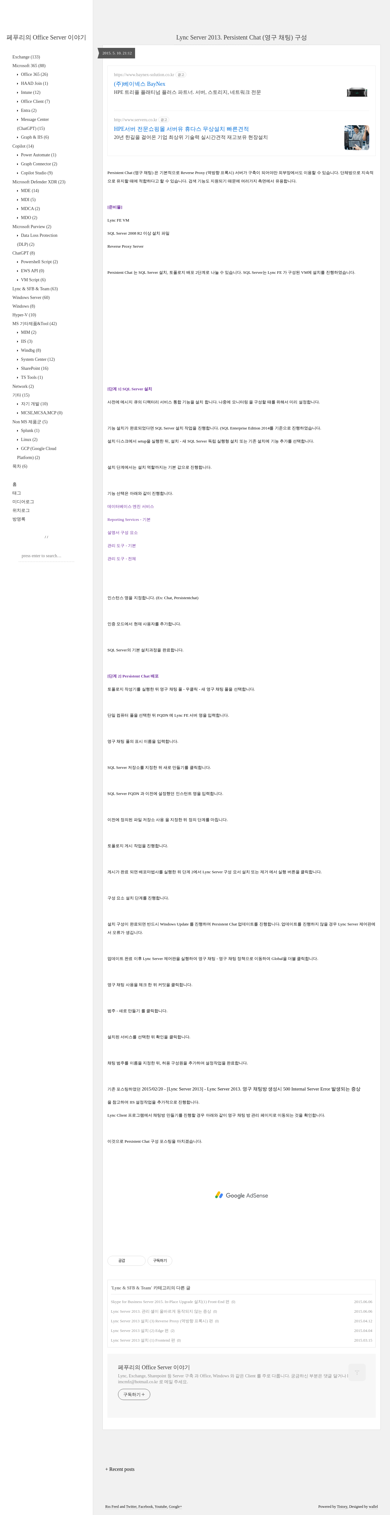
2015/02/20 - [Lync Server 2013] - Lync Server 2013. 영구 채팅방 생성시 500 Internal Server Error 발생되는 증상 (251, 1088)
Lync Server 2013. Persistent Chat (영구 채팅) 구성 (241, 37)
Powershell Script (39, 261)
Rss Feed (112, 1506)
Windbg (30, 350)
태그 (16, 493)
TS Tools (31, 377)
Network (23, 386)
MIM (28, 332)
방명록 (18, 519)
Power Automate (38, 155)
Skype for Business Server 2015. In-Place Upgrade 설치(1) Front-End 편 (170, 1301)
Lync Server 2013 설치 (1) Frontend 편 (143, 1340)
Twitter (131, 1506)
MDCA (30, 208)
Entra (28, 110)
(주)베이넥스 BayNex (139, 84)
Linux (29, 439)
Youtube (161, 1506)
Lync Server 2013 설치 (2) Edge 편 (140, 1330)
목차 (19, 466)
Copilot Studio (36, 173)
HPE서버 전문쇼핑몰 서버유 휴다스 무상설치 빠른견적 (181, 129)
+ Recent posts (119, 1469)
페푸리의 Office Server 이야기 (47, 37)
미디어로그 (23, 501)
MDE (29, 190)
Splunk (29, 430)
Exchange (26, 57)
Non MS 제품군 (30, 422)
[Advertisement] (241, 1195)
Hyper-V (24, 315)
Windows (23, 306)
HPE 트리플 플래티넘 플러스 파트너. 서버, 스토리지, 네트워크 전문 (187, 92)
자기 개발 (34, 404)
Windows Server (31, 297)
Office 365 (34, 74)
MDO (28, 217)
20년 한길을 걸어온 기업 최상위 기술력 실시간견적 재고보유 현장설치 (191, 137)
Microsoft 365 (29, 65)
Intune (30, 92)
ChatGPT (23, 253)
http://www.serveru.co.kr (135, 119)
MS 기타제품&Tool (34, 323)
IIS (26, 341)
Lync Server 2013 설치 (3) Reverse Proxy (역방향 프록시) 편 (162, 1321)
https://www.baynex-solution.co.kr (144, 74)
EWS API (32, 271)
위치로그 (21, 510)
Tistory (342, 1506)
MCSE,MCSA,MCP (41, 413)
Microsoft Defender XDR (39, 182)
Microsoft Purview (31, 226)
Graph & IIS (34, 137)
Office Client (35, 101)
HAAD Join (34, 83)
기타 (20, 395)
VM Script (33, 280)
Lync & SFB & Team (35, 289)
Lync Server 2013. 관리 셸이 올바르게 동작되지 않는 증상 (161, 1311)
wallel (373, 1506)
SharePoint (34, 368)
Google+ (175, 1506)
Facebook (145, 1506)
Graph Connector (38, 164)
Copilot (23, 146)
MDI (28, 199)
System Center (37, 359)
